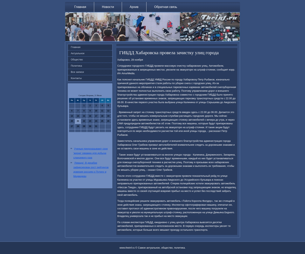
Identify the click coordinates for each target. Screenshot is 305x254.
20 (72, 121)
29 (84, 126)
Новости (108, 7)
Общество (77, 59)
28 (78, 126)
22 (84, 121)
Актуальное (77, 53)
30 (90, 126)
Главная (80, 7)
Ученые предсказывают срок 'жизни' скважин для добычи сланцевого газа (90, 153)
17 (96, 116)
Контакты (76, 78)
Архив (134, 7)
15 (84, 116)
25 (102, 121)
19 (108, 116)
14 (78, 116)
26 (108, 121)
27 (72, 126)
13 (72, 116)
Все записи (77, 71)
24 (96, 121)
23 (90, 121)
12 (108, 111)
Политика (76, 65)
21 (78, 121)
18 (102, 116)
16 (90, 116)
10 (96, 111)
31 (96, 126)
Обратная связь (165, 7)
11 (102, 111)
